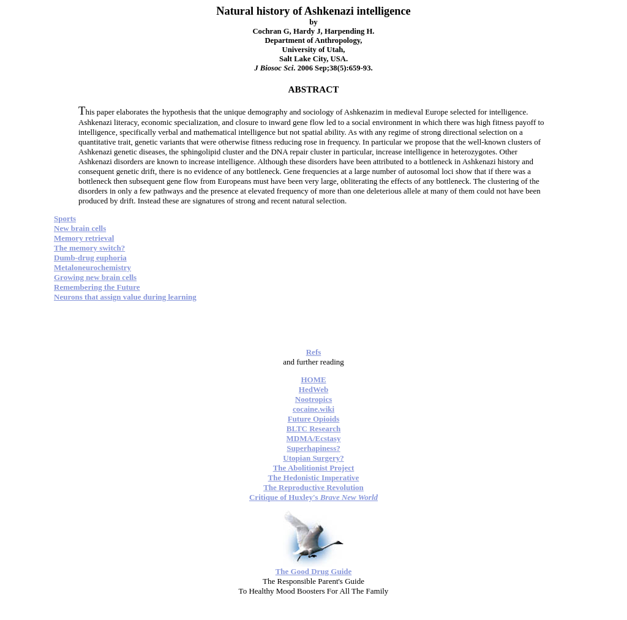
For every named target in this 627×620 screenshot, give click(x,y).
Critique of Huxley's (313, 497)
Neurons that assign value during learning (125, 296)
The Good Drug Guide (314, 571)
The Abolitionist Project (314, 467)
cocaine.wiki (313, 409)
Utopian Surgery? (313, 458)
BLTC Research (313, 428)
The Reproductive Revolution (313, 487)
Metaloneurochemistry (92, 267)
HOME (313, 379)
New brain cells (80, 228)
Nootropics (313, 399)
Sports (65, 218)
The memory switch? (89, 247)
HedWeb (313, 389)
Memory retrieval (84, 238)
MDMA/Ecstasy (314, 438)
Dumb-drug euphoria (90, 257)
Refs (313, 352)
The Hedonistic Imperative (313, 477)
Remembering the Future (97, 287)
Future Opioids (314, 418)
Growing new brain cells (95, 277)
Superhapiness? (313, 448)
